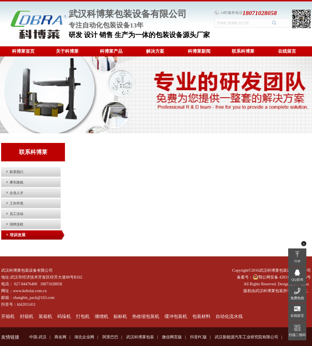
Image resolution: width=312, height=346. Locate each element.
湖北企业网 (84, 337)
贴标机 (120, 316)
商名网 (60, 337)
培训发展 (18, 235)
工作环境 (16, 203)
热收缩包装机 (145, 316)
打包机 (83, 316)
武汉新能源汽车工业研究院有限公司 (246, 337)
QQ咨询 (297, 280)
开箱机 (8, 316)
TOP (297, 261)
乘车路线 (16, 182)
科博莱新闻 (199, 51)
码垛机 (64, 316)
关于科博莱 (67, 51)
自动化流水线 (229, 316)
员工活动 (16, 214)
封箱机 (26, 316)
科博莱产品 (111, 51)
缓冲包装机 (176, 316)
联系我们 (16, 172)
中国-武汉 (38, 337)
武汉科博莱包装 (140, 337)
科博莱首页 (23, 51)
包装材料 (201, 316)
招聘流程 (16, 224)
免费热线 (297, 298)
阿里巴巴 (110, 337)
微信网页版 (172, 337)
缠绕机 (101, 316)
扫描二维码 (297, 335)
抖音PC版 (198, 337)
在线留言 (287, 51)
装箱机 (45, 316)
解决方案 (155, 51)
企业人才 (16, 193)
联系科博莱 (243, 51)
